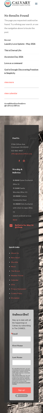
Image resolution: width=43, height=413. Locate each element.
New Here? (15, 258)
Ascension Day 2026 (13, 57)
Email (15, 334)
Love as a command (13, 63)
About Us (15, 253)
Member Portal (17, 275)
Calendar (14, 280)
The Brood (15, 271)
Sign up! (21, 390)
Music (13, 266)
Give (13, 284)
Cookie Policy (16, 293)
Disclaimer (15, 298)
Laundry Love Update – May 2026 (19, 44)
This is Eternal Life (12, 50)
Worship (14, 262)
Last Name (17, 357)
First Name (17, 345)
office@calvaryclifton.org (21, 154)
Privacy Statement (18, 289)
